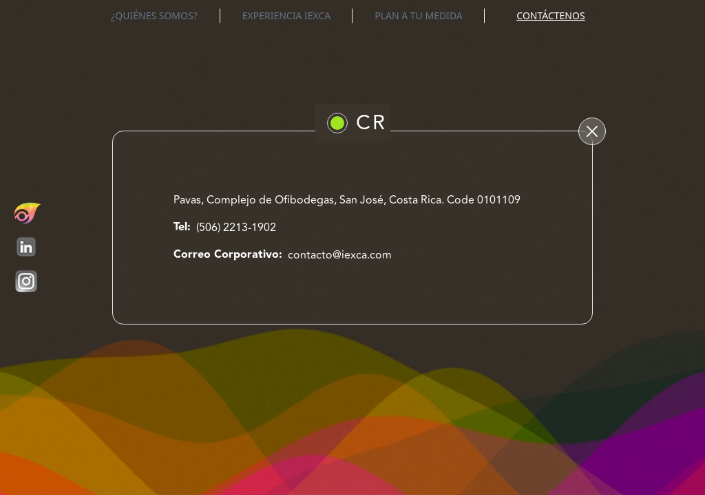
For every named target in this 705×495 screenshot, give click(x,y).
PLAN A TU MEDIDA (419, 15)
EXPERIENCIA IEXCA (286, 15)
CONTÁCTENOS (550, 15)
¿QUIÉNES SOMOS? (154, 15)
